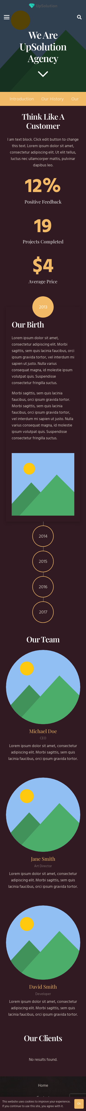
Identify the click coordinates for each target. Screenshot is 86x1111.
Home (43, 1085)
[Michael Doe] (43, 687)
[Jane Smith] (43, 815)
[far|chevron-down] (43, 74)
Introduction (22, 99)
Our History (52, 99)
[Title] (43, 5)
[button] (6, 17)
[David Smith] (43, 942)
